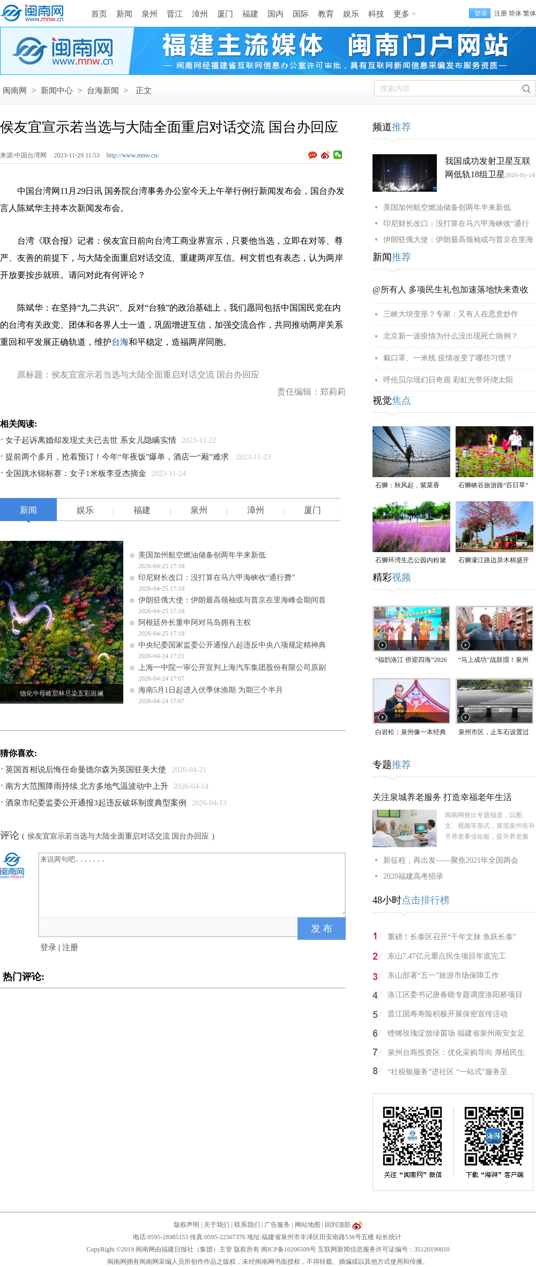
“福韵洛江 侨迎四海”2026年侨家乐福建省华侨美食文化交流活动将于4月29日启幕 (411, 660)
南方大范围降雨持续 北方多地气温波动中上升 (86, 786)
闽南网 (15, 90)
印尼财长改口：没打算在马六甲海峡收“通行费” (216, 578)
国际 (301, 14)
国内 (275, 14)
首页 (99, 14)
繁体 (529, 13)
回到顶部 (338, 1224)
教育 (326, 14)
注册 (500, 13)
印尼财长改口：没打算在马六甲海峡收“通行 (456, 224)
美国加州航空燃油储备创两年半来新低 (202, 555)
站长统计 (388, 1237)
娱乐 (351, 14)
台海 (120, 341)
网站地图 (308, 1224)
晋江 (175, 14)
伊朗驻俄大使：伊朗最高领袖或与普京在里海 (458, 240)
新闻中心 (57, 90)
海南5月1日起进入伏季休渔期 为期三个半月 (210, 690)
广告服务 (277, 1224)
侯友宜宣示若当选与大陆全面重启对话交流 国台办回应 (118, 836)
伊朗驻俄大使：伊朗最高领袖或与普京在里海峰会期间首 (232, 600)
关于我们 (216, 1224)
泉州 (150, 14)
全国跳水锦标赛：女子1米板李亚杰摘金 (75, 473)
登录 (48, 947)
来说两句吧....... (193, 884)
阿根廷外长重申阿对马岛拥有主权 (194, 623)
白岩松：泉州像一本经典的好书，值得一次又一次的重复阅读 (410, 732)
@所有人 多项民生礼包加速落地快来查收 (450, 289)
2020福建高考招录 (413, 876)
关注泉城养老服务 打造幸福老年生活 (442, 797)
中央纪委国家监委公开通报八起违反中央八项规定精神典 (232, 645)
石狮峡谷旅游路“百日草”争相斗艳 (493, 486)
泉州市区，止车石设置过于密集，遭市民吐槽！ (493, 732)
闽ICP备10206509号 (288, 1249)
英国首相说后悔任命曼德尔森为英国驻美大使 (85, 769)
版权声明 (186, 1224)
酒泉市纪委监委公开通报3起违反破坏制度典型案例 (96, 802)
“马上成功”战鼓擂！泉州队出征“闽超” (493, 660)
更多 (401, 14)
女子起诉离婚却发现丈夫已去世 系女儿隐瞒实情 (90, 440)
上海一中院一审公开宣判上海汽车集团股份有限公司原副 (232, 667)
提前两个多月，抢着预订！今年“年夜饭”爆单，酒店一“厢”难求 (117, 456)
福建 (250, 14)
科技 (376, 14)
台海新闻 (103, 90)
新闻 (124, 14)
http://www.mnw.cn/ (133, 155)
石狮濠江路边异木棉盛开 (493, 560)
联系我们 (247, 1224)
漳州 (200, 14)
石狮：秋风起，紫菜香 (407, 485)
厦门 (225, 14)
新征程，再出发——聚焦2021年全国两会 (450, 860)
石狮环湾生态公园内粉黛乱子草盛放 (410, 560)
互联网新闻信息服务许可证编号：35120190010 (384, 1249)
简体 (515, 13)
